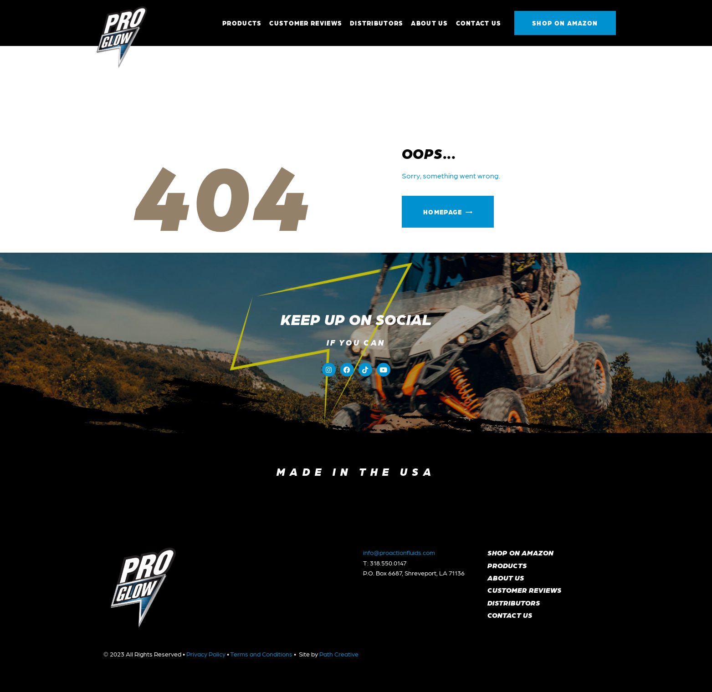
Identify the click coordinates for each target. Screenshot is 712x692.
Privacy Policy (205, 653)
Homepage (442, 211)
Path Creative (339, 653)
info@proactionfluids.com (399, 552)
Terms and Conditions (261, 653)
